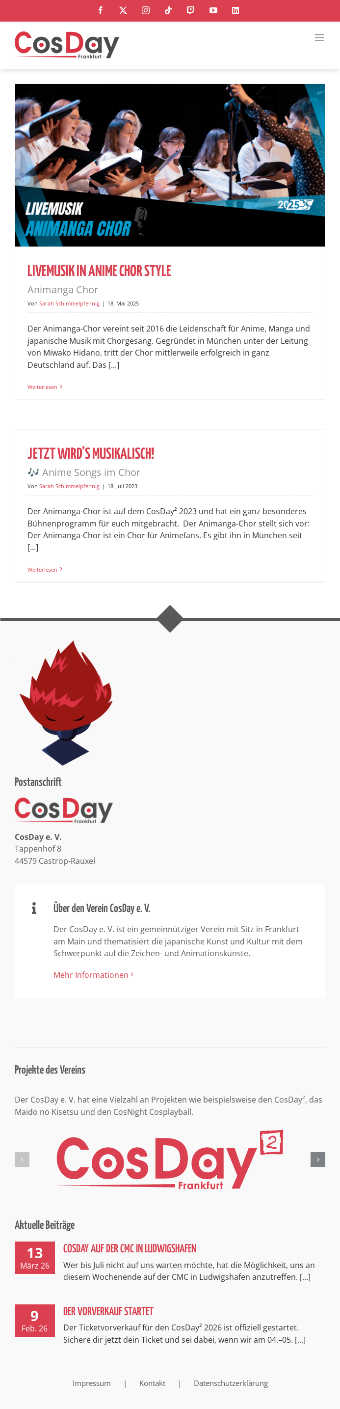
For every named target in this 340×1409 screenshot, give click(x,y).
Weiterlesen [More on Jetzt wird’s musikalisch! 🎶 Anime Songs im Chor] (42, 569)
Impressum (92, 1383)
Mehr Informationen (91, 974)
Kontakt (152, 1383)
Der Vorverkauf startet (108, 1312)
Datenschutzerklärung (231, 1383)
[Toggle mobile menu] (320, 37)
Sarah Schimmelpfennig (69, 303)
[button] (22, 1159)
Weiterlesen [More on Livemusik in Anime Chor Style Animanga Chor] (42, 386)
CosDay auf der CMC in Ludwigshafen (129, 1249)
